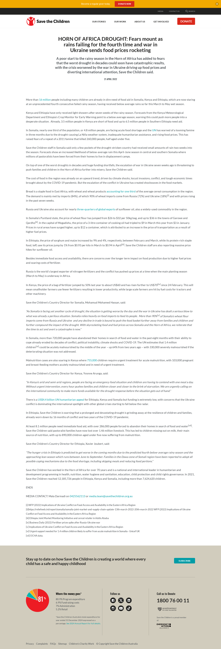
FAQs (53, 643)
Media (160, 11)
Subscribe (185, 560)
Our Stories (99, 21)
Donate (186, 21)
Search (190, 11)
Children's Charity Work (81, 643)
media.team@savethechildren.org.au (111, 496)
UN (154, 130)
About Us (139, 21)
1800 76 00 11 (173, 600)
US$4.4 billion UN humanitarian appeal (61, 399)
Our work (120, 21)
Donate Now (124, 4)
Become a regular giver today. (95, 4)
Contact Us (174, 11)
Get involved (161, 21)
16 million (45, 99)
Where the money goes (68, 593)
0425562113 (77, 496)
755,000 (92, 360)
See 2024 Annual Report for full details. (83, 623)
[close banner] (217, 4)
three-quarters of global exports (96, 209)
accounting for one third (121, 191)
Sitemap (62, 643)
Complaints (42, 643)
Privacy (30, 643)
